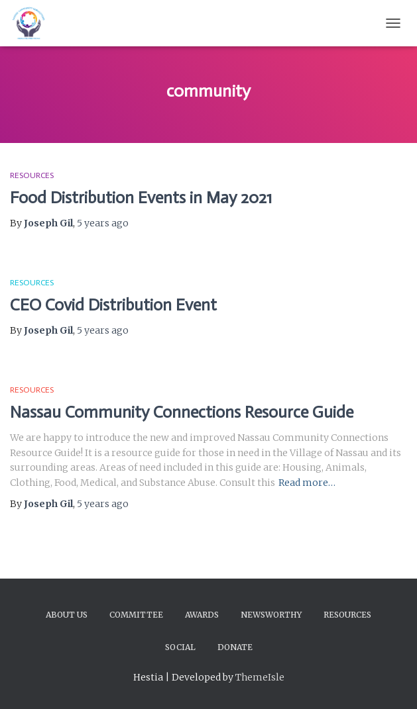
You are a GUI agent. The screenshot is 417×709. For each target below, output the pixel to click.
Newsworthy (271, 615)
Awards (202, 615)
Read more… (306, 483)
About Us (67, 615)
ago (103, 223)
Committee (136, 615)
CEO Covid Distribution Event (113, 305)
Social (180, 647)
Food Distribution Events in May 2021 (141, 197)
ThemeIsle (259, 677)
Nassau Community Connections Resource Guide (181, 412)
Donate (235, 647)
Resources (32, 175)
